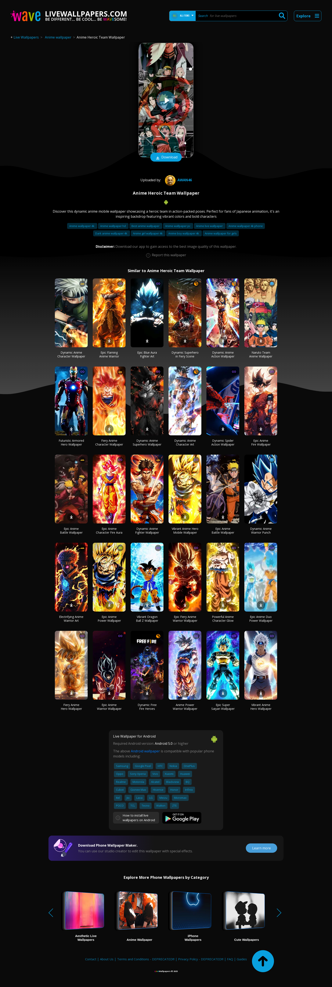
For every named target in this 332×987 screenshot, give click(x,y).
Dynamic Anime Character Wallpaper (71, 354)
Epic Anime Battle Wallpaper (71, 530)
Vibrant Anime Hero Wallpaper (260, 707)
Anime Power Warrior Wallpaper (185, 707)
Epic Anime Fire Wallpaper (261, 442)
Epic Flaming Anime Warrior (109, 354)
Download (166, 157)
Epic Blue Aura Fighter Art (147, 354)
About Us (106, 959)
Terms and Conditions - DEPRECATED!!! (145, 959)
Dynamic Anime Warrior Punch (261, 530)
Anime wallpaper (58, 37)
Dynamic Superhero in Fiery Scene (185, 354)
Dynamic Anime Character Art (185, 442)
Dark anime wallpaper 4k (111, 233)
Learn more (261, 848)
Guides (242, 959)
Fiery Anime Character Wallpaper (109, 442)
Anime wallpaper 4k (82, 226)
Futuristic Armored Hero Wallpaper (71, 442)
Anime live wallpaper (209, 226)
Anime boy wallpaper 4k (184, 233)
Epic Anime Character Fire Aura (109, 530)
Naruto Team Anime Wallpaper (260, 354)
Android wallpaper (145, 751)
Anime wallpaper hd (113, 226)
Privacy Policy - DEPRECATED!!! (200, 959)
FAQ (230, 959)
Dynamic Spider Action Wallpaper (222, 442)
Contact (90, 959)
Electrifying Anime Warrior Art (71, 619)
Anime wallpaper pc (178, 226)
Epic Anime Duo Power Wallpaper (261, 619)
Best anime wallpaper (145, 226)
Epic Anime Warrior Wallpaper (109, 707)
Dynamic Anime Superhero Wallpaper (147, 442)
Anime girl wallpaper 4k (148, 233)
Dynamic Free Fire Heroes (147, 707)
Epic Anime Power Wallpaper (109, 619)
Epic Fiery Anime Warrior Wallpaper (185, 619)
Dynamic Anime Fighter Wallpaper (147, 530)
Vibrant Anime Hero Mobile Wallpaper (185, 530)
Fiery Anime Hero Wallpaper (71, 707)
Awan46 (178, 180)
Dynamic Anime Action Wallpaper (222, 354)
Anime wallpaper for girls (221, 233)
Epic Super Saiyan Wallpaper (223, 707)
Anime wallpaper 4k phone (245, 226)
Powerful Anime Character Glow (223, 619)
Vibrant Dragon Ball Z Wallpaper (147, 619)
